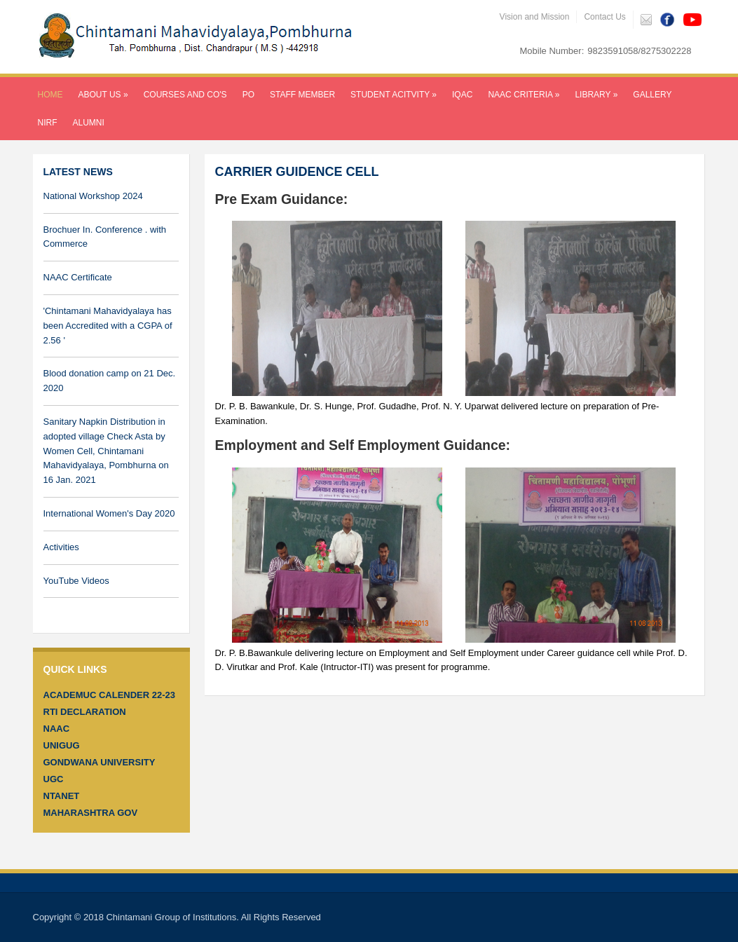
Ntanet (61, 796)
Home (50, 95)
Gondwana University (99, 762)
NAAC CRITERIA (523, 95)
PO (248, 95)
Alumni (88, 123)
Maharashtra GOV (90, 812)
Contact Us (604, 17)
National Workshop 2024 (93, 196)
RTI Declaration (84, 711)
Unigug (61, 745)
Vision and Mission (535, 17)
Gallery (652, 95)
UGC (53, 779)
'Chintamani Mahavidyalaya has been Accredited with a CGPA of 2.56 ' (107, 326)
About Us (103, 95)
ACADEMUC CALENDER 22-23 (109, 695)
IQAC (462, 95)
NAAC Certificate (77, 277)
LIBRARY (596, 95)
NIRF (47, 123)
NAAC (56, 728)
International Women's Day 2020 (109, 513)
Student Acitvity (393, 95)
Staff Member (302, 95)
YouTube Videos (76, 580)
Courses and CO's (185, 95)
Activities (61, 547)
